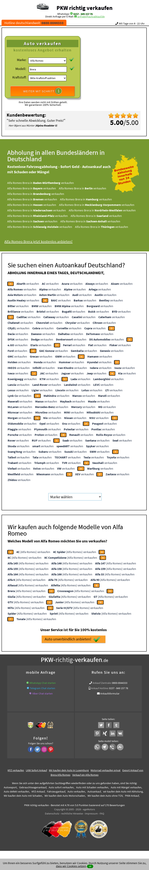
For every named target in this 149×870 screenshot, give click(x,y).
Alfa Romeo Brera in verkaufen (46, 183)
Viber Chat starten (42, 693)
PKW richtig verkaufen (84, 7)
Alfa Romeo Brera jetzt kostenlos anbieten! (44, 241)
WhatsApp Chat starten (42, 683)
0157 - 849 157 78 (82, 14)
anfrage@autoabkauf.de (91, 16)
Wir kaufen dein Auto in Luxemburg (69, 770)
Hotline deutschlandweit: (34, 23)
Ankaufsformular (110, 693)
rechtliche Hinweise (72, 813)
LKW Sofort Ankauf (36, 770)
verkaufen (28, 284)
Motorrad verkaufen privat (105, 770)
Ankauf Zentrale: (101, 683)
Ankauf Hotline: (99, 688)
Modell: (20, 69)
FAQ (102, 813)
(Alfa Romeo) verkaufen (33, 552)
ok (90, 866)
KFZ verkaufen (16, 770)
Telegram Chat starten (42, 688)
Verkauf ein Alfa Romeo (85, 775)
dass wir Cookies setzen (71, 866)
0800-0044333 (119, 683)
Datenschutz (52, 813)
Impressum (91, 813)
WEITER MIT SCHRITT (42, 91)
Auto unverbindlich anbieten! (72, 639)
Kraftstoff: (19, 77)
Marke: (21, 60)
